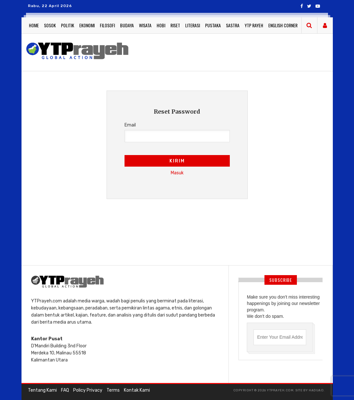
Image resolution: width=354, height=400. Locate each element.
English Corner (283, 25)
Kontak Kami (137, 390)
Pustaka (213, 25)
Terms (113, 390)
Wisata (145, 25)
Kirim (177, 161)
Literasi (192, 25)
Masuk (177, 173)
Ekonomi (87, 25)
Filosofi (107, 25)
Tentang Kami (42, 390)
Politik (67, 25)
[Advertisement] (177, 242)
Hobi (161, 25)
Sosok (50, 25)
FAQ (65, 390)
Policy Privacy (87, 390)
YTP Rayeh (254, 25)
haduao (316, 390)
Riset (175, 25)
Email (130, 125)
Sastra (232, 25)
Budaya (127, 25)
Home (34, 25)
